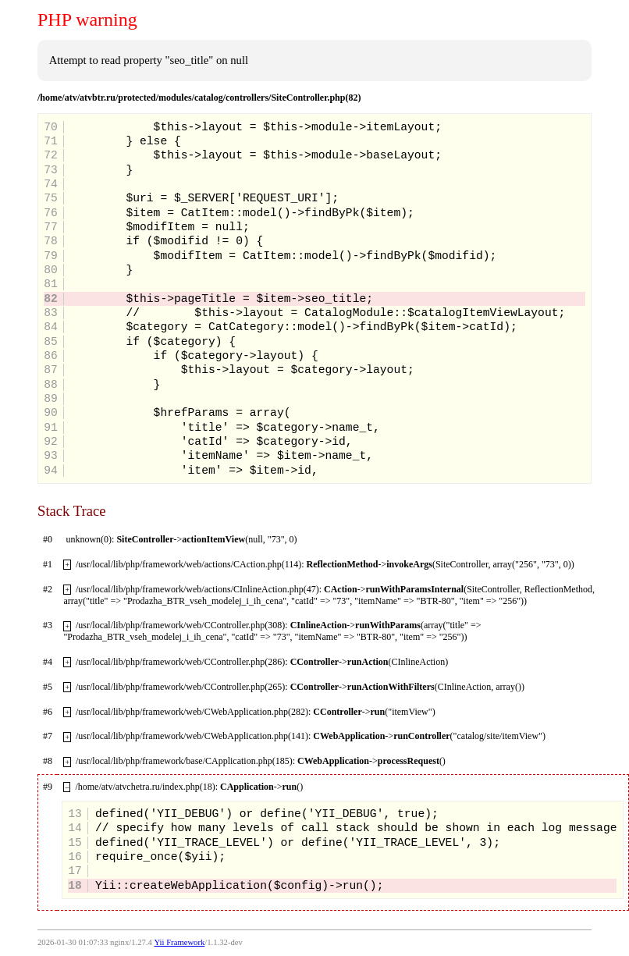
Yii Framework (179, 942)
